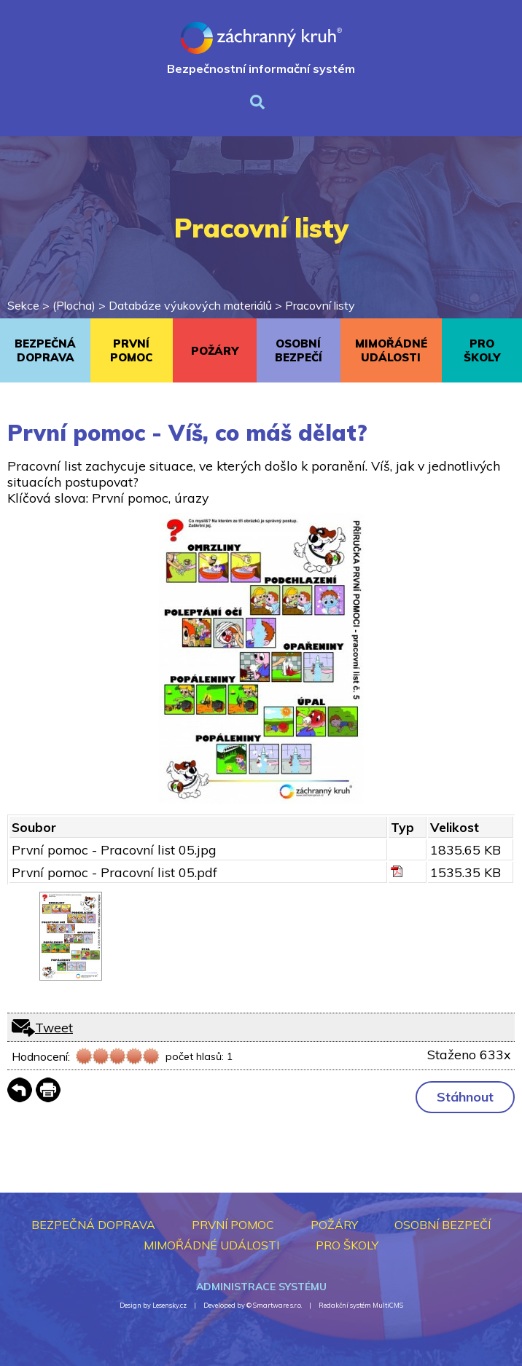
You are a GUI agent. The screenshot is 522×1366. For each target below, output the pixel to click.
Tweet (54, 1027)
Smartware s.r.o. (277, 1305)
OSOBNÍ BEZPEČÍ (298, 350)
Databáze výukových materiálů (190, 305)
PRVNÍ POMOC (131, 350)
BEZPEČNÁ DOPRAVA (45, 350)
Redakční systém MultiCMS (361, 1305)
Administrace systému (261, 1286)
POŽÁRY (214, 351)
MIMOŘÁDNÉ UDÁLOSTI (391, 350)
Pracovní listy (320, 305)
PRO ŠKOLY (482, 350)
